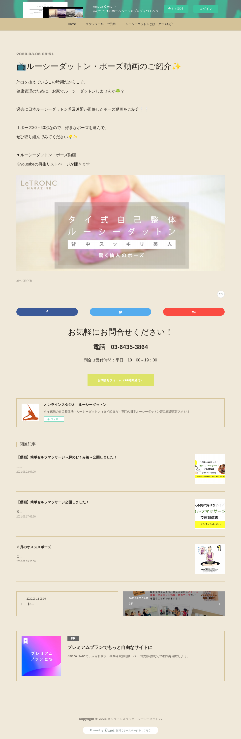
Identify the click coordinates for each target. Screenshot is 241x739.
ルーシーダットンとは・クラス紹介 (149, 24)
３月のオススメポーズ (33, 547)
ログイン (205, 9)
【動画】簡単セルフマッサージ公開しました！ (52, 502)
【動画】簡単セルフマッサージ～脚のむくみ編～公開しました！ (66, 457)
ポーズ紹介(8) (24, 280)
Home (72, 24)
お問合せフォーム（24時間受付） (120, 380)
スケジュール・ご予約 (101, 24)
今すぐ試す (176, 8)
